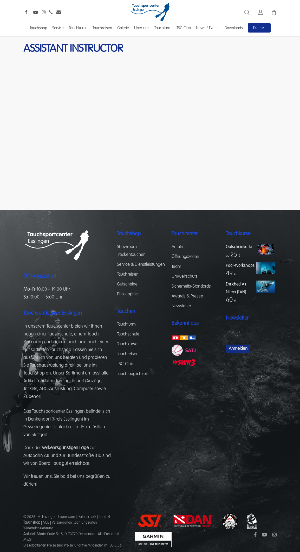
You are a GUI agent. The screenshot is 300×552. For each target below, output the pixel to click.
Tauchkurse (127, 344)
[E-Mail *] (250, 333)
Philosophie (127, 294)
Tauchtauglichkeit (132, 374)
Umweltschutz (185, 276)
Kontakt (104, 517)
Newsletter (181, 306)
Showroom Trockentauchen (131, 251)
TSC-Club (125, 364)
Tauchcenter (58, 326)
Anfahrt (178, 247)
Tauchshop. (61, 349)
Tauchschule (60, 334)
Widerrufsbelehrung (38, 528)
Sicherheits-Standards (191, 286)
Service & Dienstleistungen (141, 264)
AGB (46, 522)
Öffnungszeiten (185, 257)
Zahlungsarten (85, 522)
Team (176, 266)
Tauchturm (76, 342)
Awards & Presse (187, 296)
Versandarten (62, 522)
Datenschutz (86, 517)
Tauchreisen (128, 274)
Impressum (66, 517)
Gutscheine (127, 284)
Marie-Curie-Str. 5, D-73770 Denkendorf (66, 534)
